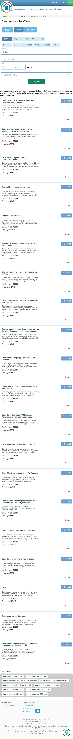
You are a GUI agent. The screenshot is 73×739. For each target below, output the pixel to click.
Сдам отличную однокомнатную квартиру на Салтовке (20, 302)
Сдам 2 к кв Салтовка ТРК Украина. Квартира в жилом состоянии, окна (17, 416)
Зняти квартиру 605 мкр (36, 676)
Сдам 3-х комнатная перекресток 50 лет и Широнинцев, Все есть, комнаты (19, 502)
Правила (29, 711)
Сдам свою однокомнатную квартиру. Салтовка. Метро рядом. (18, 101)
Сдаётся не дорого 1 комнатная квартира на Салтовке (19, 387)
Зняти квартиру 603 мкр (36, 694)
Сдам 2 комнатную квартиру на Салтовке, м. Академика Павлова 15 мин (19, 645)
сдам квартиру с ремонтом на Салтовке (19, 445)
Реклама (28, 708)
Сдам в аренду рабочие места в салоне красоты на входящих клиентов (18, 130)
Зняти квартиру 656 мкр (13, 694)
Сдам (4, 588)
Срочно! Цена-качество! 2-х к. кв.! (16, 187)
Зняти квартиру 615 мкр (13, 676)
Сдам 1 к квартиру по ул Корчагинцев (18, 559)
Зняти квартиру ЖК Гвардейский (54, 681)
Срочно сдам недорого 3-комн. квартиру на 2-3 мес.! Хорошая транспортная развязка (20, 330)
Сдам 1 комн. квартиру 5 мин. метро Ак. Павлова (19, 359)
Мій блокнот (20, 9)
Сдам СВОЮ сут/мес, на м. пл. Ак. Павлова (20, 473)
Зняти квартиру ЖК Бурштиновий (17, 685)
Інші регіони (9, 706)
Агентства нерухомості (37, 9)
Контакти (29, 706)
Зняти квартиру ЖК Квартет (38, 690)
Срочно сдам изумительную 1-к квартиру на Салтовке (19, 273)
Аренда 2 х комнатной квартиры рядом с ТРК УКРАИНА (19, 244)
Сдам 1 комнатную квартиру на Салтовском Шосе (15, 159)
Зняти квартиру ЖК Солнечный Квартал (20, 681)
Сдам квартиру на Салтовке (14, 616)
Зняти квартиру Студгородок (47, 685)
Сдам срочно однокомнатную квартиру (18, 530)
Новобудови (55, 9)
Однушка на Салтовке (11, 216)
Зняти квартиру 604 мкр (13, 690)
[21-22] (9, 671)
